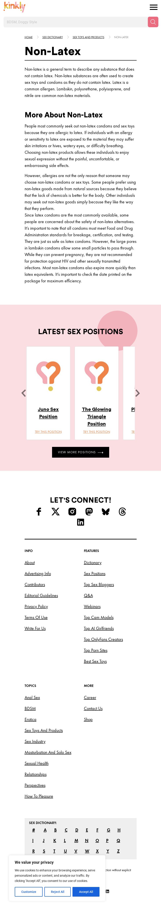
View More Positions (80, 452)
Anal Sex (32, 697)
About (30, 562)
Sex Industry (35, 741)
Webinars (92, 606)
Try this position (48, 432)
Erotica (30, 719)
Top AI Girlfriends (99, 628)
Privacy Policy (36, 606)
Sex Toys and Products (44, 730)
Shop (88, 719)
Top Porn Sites (95, 650)
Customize (28, 892)
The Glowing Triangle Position (96, 416)
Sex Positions (94, 573)
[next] (137, 393)
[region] (57, 878)
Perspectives (35, 785)
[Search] (153, 22)
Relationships (36, 774)
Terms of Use (36, 617)
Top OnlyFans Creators (103, 639)
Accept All (86, 892)
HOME (29, 37)
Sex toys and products (88, 37)
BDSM (30, 708)
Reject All (57, 892)
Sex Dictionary (52, 37)
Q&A (88, 595)
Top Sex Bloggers (99, 584)
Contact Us (93, 708)
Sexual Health (37, 763)
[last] (23, 393)
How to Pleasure (39, 796)
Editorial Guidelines (41, 595)
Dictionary (92, 562)
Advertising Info (38, 573)
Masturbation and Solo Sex (48, 752)
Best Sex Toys (95, 661)
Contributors (35, 584)
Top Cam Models (99, 617)
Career (90, 697)
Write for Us (35, 628)
